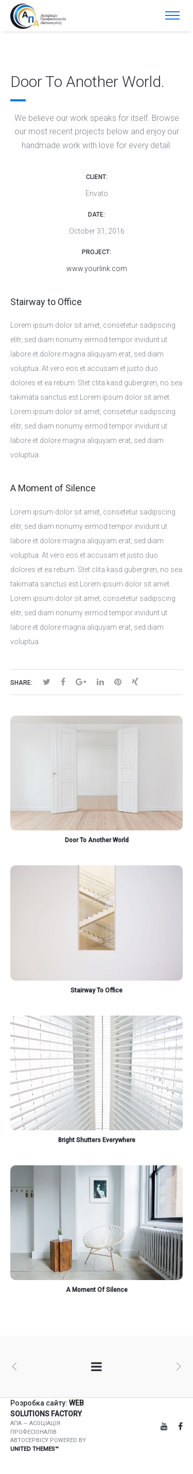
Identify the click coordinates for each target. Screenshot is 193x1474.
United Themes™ (34, 1449)
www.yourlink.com (96, 268)
